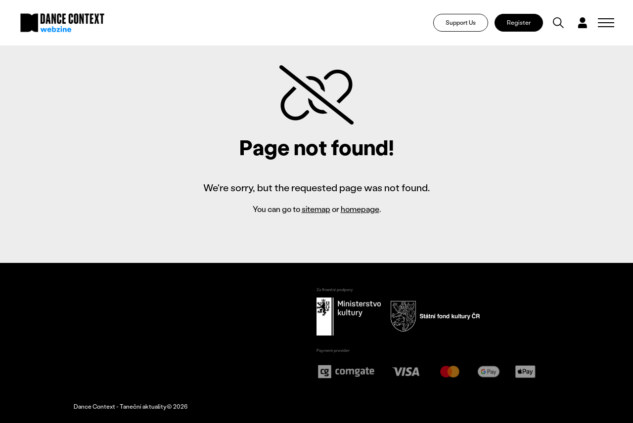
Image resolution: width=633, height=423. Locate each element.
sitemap (316, 209)
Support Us (461, 22)
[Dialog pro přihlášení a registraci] (582, 23)
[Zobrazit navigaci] (606, 23)
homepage (360, 209)
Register (519, 22)
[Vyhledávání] (558, 23)
